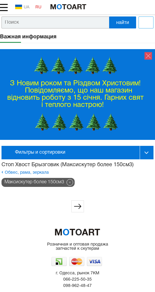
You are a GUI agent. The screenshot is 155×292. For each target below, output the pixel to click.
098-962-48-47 (77, 286)
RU (38, 7)
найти (122, 22)
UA (22, 6)
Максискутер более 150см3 (34, 182)
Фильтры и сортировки (40, 152)
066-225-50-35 (77, 280)
